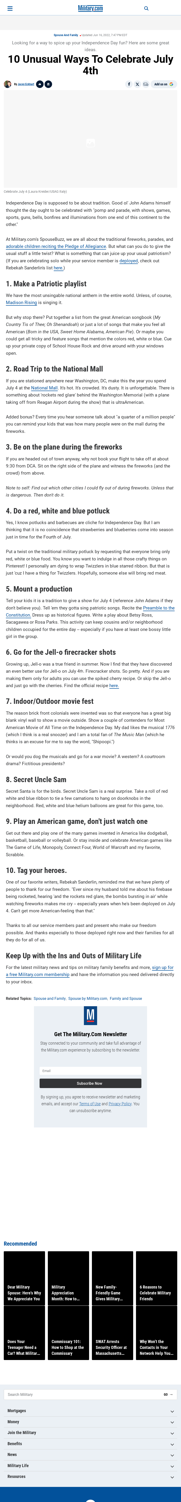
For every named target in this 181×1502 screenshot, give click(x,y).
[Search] (146, 8)
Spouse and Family (66, 35)
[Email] (146, 84)
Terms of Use (90, 1103)
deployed (128, 260)
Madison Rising (21, 302)
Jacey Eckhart (26, 84)
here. (58, 268)
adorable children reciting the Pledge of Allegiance (56, 246)
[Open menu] (10, 8)
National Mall (44, 388)
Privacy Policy (120, 1103)
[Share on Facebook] (129, 84)
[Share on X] (137, 84)
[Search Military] (82, 1394)
